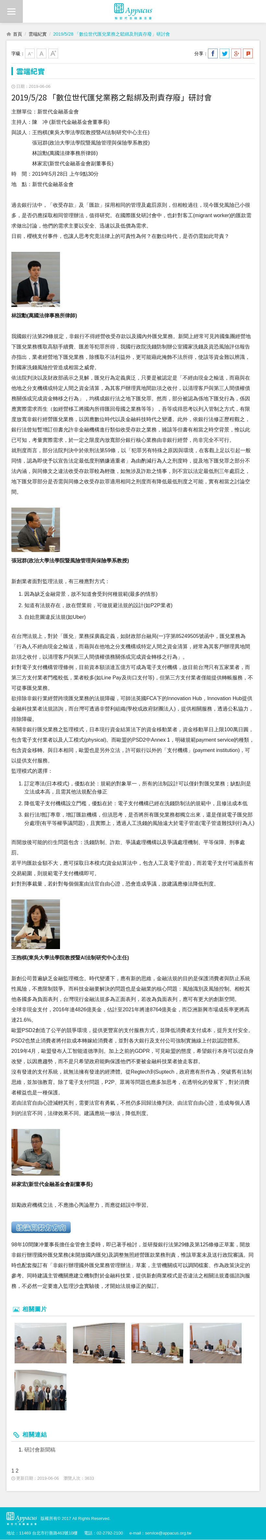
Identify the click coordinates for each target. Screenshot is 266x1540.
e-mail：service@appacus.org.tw (160, 1533)
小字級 (30, 53)
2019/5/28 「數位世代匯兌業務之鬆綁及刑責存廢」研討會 (111, 34)
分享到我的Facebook (213, 53)
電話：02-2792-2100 (103, 1533)
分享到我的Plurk (248, 53)
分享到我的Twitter (224, 53)
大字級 (53, 53)
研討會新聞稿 (39, 1450)
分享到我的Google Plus (236, 53)
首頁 (17, 34)
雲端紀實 (38, 34)
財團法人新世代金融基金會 (133, 11)
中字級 (41, 53)
